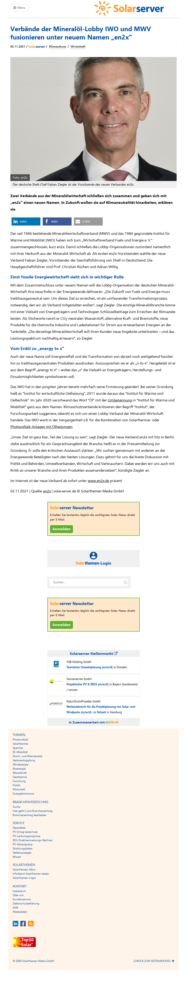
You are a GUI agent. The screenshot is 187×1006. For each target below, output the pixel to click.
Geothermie (20, 777)
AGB (15, 908)
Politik (16, 785)
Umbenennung (120, 400)
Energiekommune (23, 793)
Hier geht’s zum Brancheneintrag (32, 811)
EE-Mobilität (20, 752)
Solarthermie (20, 744)
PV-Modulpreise (22, 844)
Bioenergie (19, 769)
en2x (47, 491)
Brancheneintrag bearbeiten (29, 815)
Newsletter (19, 828)
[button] (26, 221)
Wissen (17, 857)
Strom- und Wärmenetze (27, 756)
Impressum (19, 891)
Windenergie (20, 764)
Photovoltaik (20, 739)
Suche (16, 807)
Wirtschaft (78, 47)
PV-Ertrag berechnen (25, 832)
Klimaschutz (57, 47)
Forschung (19, 781)
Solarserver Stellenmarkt (94, 653)
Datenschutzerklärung (26, 903)
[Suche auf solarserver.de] (125, 582)
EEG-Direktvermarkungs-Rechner (32, 840)
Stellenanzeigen (22, 853)
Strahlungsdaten (23, 848)
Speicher (18, 748)
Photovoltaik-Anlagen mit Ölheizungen (41, 427)
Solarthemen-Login (24, 878)
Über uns (18, 895)
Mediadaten (20, 912)
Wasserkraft (20, 773)
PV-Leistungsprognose (26, 836)
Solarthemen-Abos (24, 869)
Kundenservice (21, 899)
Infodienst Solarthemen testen (31, 874)
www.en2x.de (98, 481)
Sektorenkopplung (24, 760)
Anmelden (61, 529)
